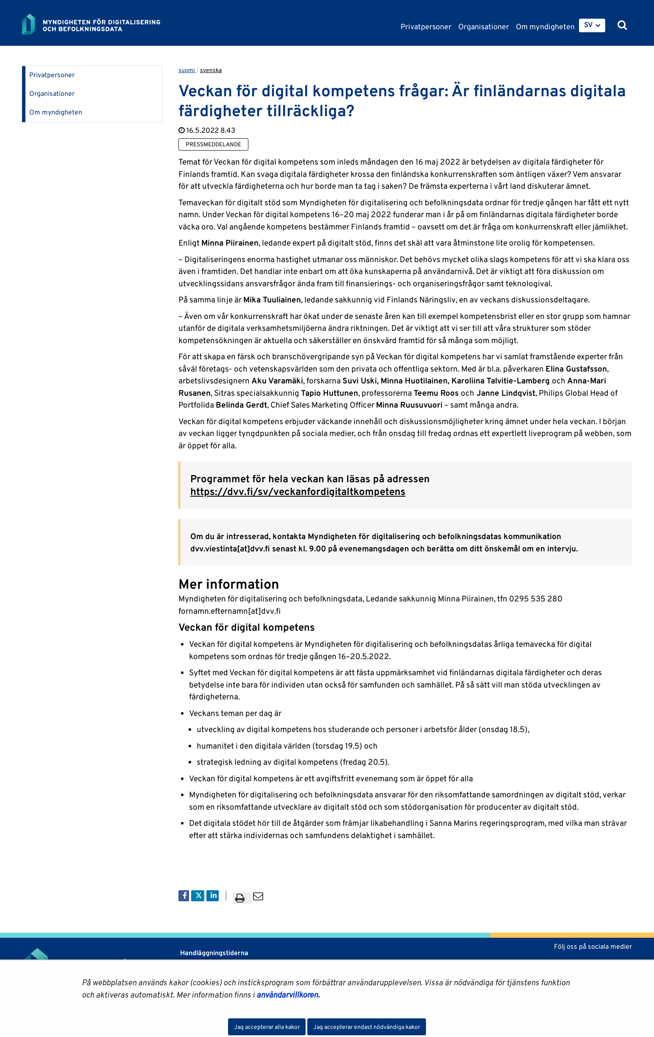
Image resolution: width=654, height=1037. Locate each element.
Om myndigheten (55, 112)
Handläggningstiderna (213, 952)
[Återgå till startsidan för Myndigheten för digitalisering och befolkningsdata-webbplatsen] (97, 24)
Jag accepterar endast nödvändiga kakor (366, 1027)
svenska (211, 70)
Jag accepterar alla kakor (267, 1027)
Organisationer (52, 93)
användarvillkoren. (288, 994)
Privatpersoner (52, 74)
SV (588, 24)
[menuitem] (592, 25)
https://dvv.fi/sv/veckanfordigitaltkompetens (298, 491)
